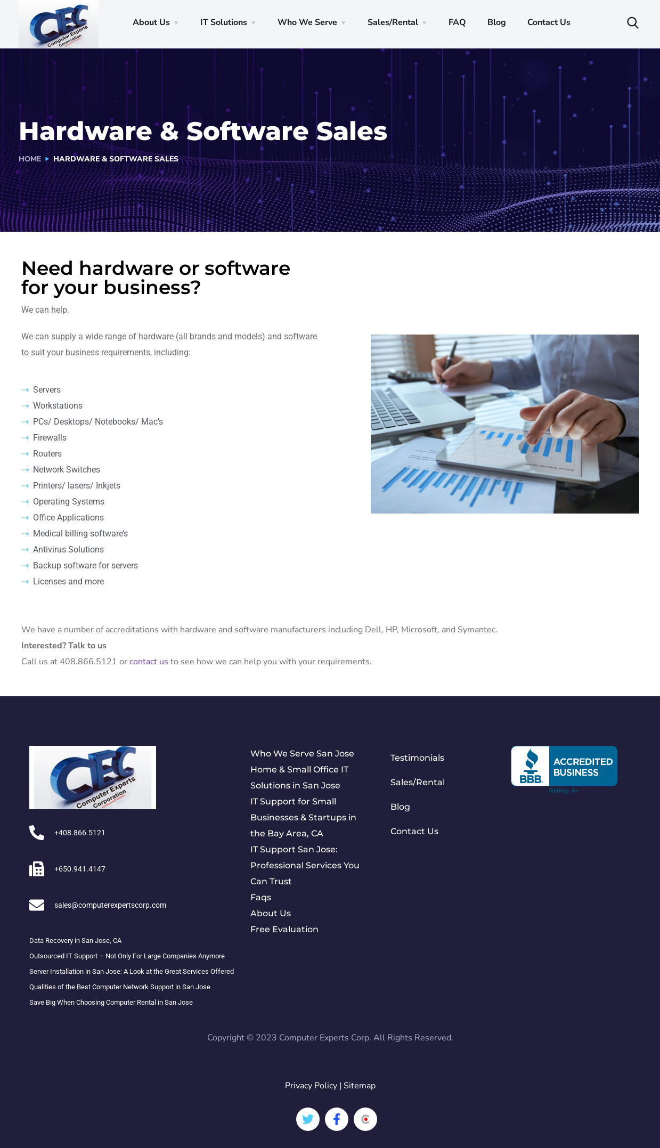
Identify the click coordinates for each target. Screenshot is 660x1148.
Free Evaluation (284, 929)
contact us (148, 661)
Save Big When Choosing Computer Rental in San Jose (111, 1002)
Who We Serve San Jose (302, 753)
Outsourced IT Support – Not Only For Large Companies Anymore (127, 956)
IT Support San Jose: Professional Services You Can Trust (305, 865)
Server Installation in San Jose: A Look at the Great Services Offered (131, 971)
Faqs (260, 897)
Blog (496, 22)
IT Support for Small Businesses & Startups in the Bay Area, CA (303, 817)
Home (30, 159)
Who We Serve (307, 22)
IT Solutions (223, 22)
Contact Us (549, 22)
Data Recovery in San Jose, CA (75, 941)
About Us (151, 22)
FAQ (457, 22)
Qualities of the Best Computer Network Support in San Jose (119, 987)
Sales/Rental (393, 22)
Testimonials (417, 758)
